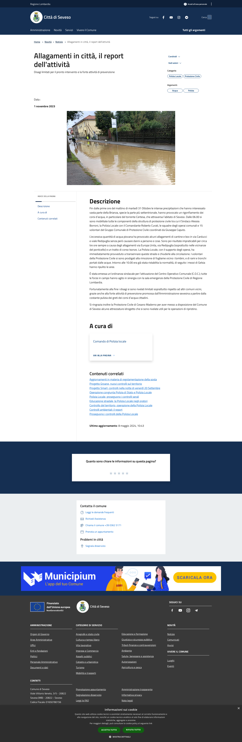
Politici (33, 656)
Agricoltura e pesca (132, 667)
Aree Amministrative (41, 640)
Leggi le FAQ (82, 700)
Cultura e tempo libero (87, 640)
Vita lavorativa (83, 645)
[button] (121, 736)
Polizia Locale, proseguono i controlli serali (114, 397)
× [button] (238, 708)
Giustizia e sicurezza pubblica (137, 639)
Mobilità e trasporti (86, 673)
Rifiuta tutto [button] (133, 729)
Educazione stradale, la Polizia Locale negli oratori (119, 401)
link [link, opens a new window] (150, 723)
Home (37, 42)
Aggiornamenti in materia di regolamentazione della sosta (123, 379)
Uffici (33, 645)
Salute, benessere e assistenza (138, 656)
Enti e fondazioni (39, 651)
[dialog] (121, 723)
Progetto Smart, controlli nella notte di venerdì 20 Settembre (125, 388)
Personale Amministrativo (44, 662)
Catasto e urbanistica (87, 662)
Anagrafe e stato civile (87, 634)
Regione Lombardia (40, 4)
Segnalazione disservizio (88, 695)
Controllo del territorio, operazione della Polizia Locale (121, 405)
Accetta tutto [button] (109, 730)
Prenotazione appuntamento (91, 689)
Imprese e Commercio (87, 651)
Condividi (174, 56)
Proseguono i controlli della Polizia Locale (114, 414)
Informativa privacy (132, 695)
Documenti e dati (39, 667)
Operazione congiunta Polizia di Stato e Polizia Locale (121, 392)
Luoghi (170, 660)
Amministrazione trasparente (137, 689)
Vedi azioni (175, 63)
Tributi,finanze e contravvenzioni (139, 645)
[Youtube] (165, 17)
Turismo (80, 667)
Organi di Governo (39, 634)
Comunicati (173, 640)
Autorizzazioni (129, 662)
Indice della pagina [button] (46, 196)
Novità (48, 42)
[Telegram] (180, 17)
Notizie (59, 42)
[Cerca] (208, 17)
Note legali (127, 700)
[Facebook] (157, 17)
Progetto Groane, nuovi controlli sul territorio (116, 384)
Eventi (170, 666)
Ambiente (127, 650)
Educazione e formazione (135, 634)
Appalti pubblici (84, 656)
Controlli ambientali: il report (106, 410)
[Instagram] (173, 17)
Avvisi (170, 645)
